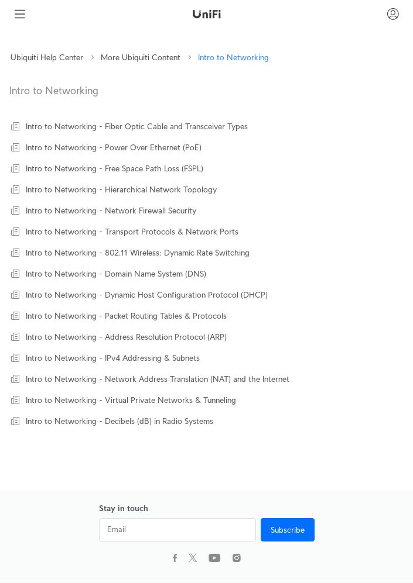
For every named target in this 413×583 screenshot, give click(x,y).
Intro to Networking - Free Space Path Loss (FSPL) (114, 168)
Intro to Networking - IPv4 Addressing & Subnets (113, 358)
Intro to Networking (233, 57)
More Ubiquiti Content (140, 57)
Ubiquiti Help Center (47, 57)
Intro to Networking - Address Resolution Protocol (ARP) (126, 336)
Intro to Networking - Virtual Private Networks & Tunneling (131, 400)
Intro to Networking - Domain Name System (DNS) (116, 273)
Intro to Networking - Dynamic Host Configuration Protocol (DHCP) (147, 294)
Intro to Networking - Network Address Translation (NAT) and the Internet (157, 379)
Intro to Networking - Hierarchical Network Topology (121, 189)
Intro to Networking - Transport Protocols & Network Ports (132, 231)
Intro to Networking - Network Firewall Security (111, 210)
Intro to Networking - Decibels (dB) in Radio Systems (119, 421)
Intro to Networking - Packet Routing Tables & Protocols (126, 315)
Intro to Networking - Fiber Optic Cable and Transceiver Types (137, 126)
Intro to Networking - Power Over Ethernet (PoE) (114, 147)
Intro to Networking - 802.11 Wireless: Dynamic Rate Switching (138, 252)
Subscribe (288, 529)
